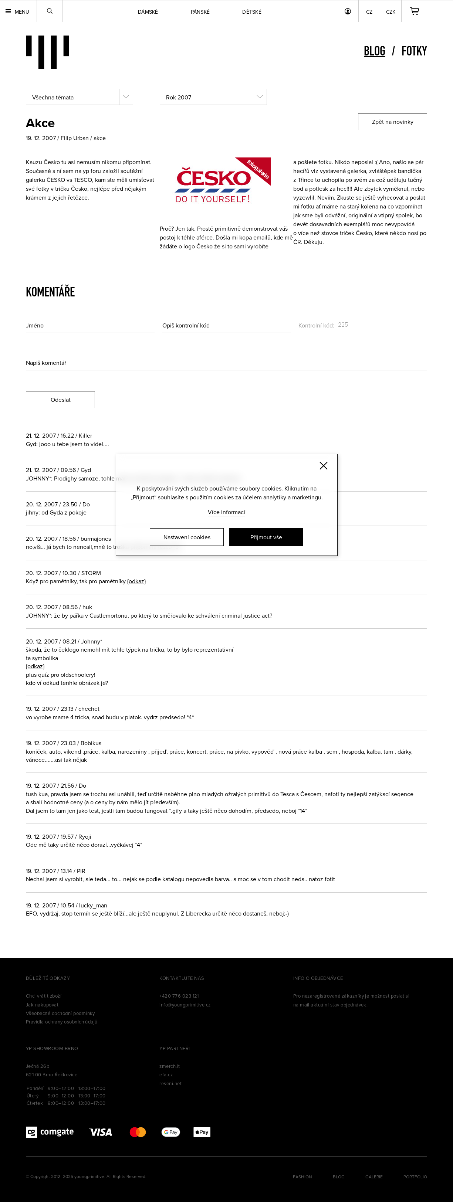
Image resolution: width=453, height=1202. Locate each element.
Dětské (251, 12)
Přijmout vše (266, 537)
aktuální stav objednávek (338, 1004)
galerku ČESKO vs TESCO (59, 180)
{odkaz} (136, 581)
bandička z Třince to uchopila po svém (357, 175)
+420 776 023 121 (179, 995)
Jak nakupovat (42, 1004)
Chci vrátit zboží (43, 995)
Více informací (226, 512)
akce (100, 138)
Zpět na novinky (392, 122)
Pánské (200, 12)
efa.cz (166, 1074)
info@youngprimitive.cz (185, 1004)
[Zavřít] (324, 466)
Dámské (148, 12)
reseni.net (170, 1083)
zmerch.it (169, 1066)
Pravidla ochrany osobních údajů (62, 1021)
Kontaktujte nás (181, 978)
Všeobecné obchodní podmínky (60, 1013)
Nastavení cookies (186, 537)
